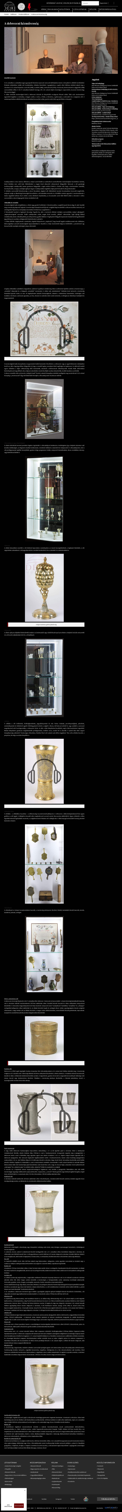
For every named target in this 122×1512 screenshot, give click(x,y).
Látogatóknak (79, 9)
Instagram (59, 1499)
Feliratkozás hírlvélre (108, 1499)
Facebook (29, 1499)
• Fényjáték (7, 1469)
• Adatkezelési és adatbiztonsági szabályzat (80, 1478)
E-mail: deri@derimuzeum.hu (78, 1508)
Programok (53, 9)
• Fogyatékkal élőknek (36, 1475)
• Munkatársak (55, 1478)
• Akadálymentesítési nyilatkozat (76, 1472)
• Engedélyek (100, 1472)
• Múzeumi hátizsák (9, 1472)
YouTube (44, 1499)
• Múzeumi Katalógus (57, 1466)
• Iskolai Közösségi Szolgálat (12, 1466)
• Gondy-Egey (71, 1466)
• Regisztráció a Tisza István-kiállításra (15, 1475)
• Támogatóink (101, 1475)
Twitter (73, 1499)
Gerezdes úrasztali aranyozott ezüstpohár (44, 588)
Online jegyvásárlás (72, 3)
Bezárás (24, 1491)
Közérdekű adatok (54, 3)
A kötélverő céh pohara (44, 1211)
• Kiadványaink (55, 1484)
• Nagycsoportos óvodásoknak (39, 1469)
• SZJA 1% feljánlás (102, 1478)
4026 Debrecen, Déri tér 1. (44, 1508)
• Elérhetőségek (9, 1478)
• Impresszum (71, 1469)
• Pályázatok (100, 1469)
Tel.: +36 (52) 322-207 (61, 1508)
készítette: (100, 1508)
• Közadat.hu (71, 1481)
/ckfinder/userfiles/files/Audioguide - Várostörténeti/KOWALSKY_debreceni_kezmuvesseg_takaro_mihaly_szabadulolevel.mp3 (44, 329)
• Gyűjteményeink (56, 1481)
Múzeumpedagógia (107, 9)
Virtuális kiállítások (24, 14)
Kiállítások (64, 9)
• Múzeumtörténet (56, 1472)
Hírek (43, 9)
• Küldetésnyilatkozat (57, 1475)
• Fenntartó (100, 1466)
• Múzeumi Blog (55, 1487)
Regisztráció (103, 3)
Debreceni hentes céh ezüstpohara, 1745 (44, 1383)
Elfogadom (19, 1506)
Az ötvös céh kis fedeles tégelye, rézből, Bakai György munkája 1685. (44, 1038)
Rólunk (93, 9)
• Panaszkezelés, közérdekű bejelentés (78, 1475)
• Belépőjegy (8, 1484)
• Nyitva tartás (8, 1481)
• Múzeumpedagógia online (38, 1478)
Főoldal (6, 14)
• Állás (53, 1469)
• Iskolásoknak (34, 1472)
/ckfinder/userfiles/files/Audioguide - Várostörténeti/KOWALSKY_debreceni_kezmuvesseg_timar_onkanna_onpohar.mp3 (44, 1112)
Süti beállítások (8, 1505)
